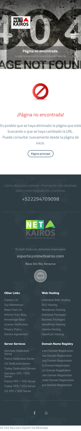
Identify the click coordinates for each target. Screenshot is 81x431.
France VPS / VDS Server (20, 382)
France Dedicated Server (19, 360)
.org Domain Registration (57, 361)
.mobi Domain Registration (58, 381)
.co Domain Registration (56, 371)
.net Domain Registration (57, 357)
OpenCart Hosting (53, 335)
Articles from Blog (15, 316)
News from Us (13, 311)
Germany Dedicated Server (16, 354)
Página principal (40, 155)
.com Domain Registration (57, 352)
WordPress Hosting (53, 325)
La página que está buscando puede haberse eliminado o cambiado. (40, 59)
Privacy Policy (13, 330)
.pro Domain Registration (57, 386)
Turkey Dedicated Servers (20, 369)
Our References (13, 306)
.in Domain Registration (56, 366)
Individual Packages (54, 316)
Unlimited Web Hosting (56, 301)
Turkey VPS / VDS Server (20, 387)
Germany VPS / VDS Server (17, 376)
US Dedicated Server (17, 364)
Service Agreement (16, 335)
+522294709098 (40, 199)
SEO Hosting (49, 306)
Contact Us (11, 301)
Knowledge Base (14, 320)
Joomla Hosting (51, 330)
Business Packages (53, 320)
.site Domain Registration (57, 376)
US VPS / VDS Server (17, 392)
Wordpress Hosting (53, 311)
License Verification (16, 325)
